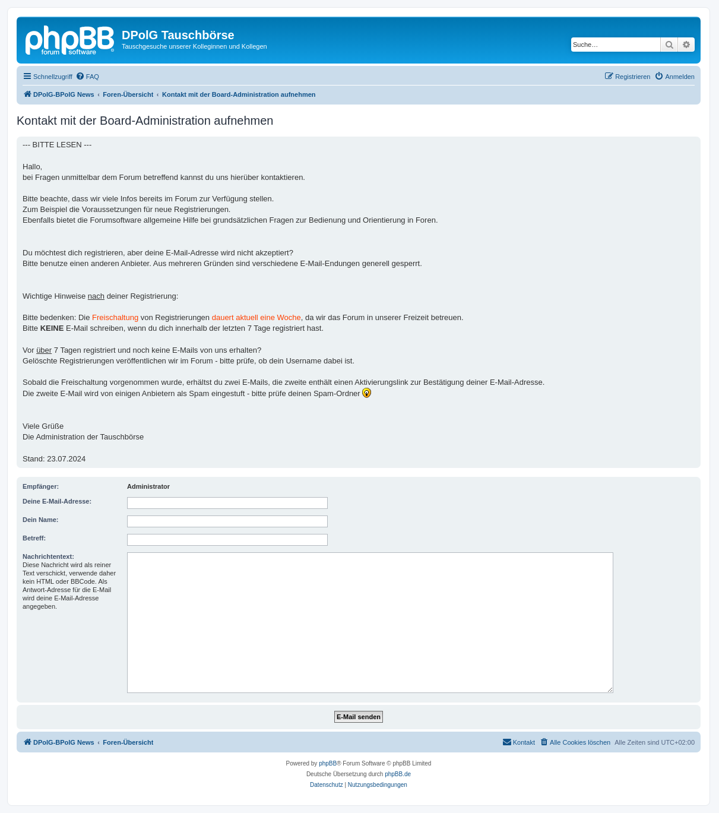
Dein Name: (41, 519)
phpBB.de (398, 774)
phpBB (328, 763)
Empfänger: (41, 486)
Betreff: (34, 538)
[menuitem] (87, 76)
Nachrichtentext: (48, 556)
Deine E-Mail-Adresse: (57, 501)
